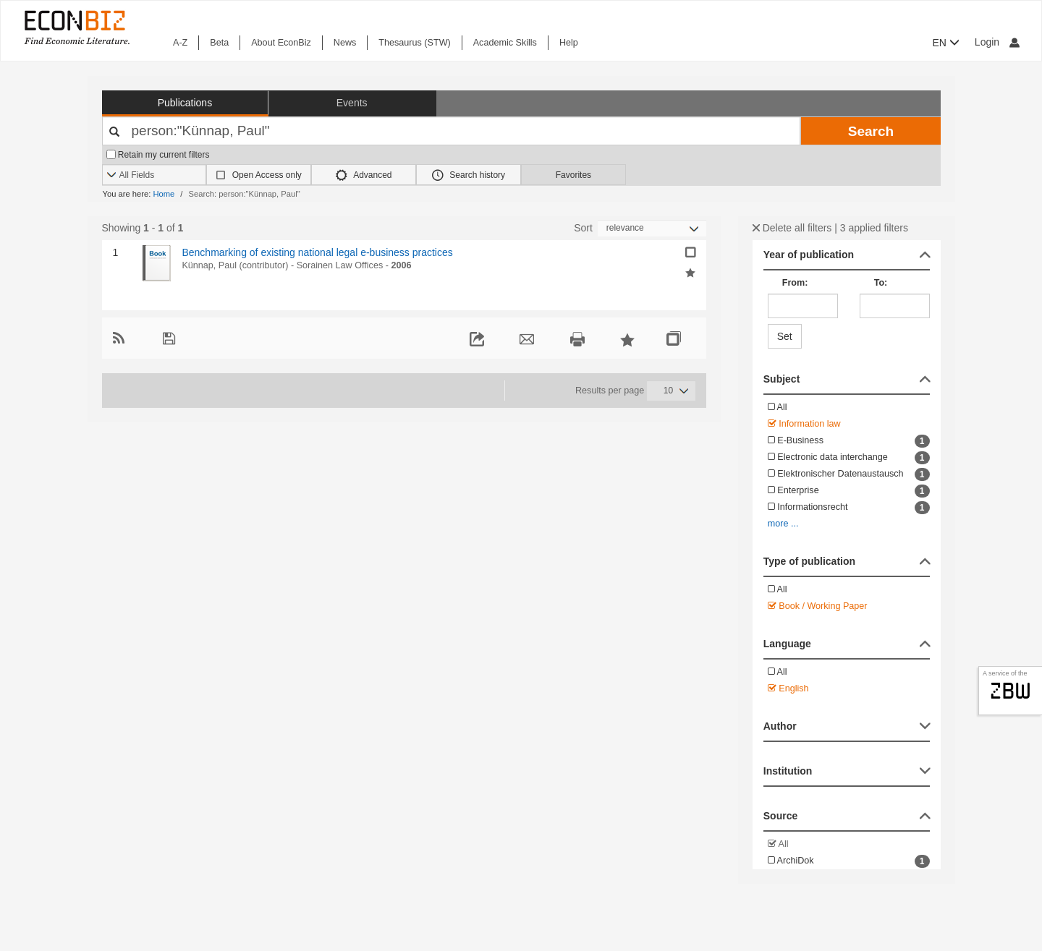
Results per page (609, 390)
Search (871, 131)
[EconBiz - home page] (76, 27)
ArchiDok (849, 861)
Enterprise (849, 491)
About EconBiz (281, 43)
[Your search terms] (451, 130)
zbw (1010, 690)
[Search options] (154, 175)
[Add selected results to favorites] (690, 272)
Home (163, 193)
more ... (783, 524)
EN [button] (946, 42)
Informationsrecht (849, 507)
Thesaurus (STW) (414, 43)
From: (795, 283)
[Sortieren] (652, 228)
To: (881, 283)
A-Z (180, 43)
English (788, 688)
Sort (583, 228)
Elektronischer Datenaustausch (849, 474)
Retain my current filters (158, 155)
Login (997, 42)
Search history (468, 175)
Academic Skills (505, 43)
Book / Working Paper (818, 606)
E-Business (849, 441)
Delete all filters (792, 228)
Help (568, 43)
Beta (219, 43)
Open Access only (267, 175)
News (345, 43)
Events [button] (352, 102)
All (777, 407)
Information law (804, 424)
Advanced (364, 175)
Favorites (573, 175)
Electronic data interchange (849, 457)
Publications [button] (185, 102)
